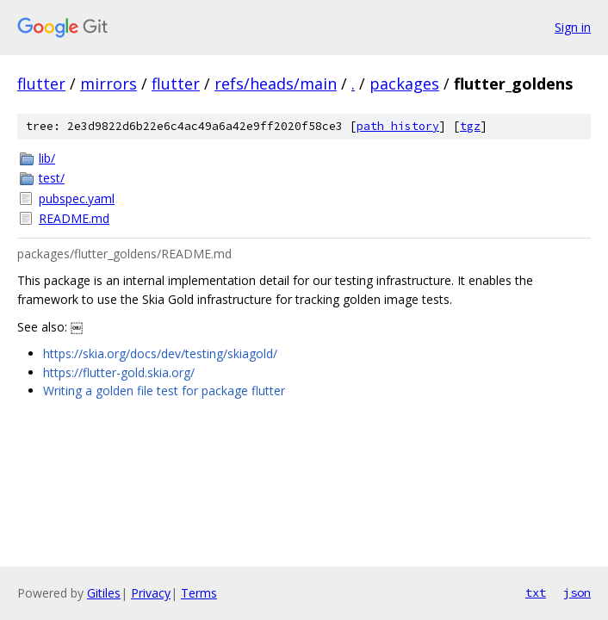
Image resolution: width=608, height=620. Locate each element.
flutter (41, 83)
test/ (52, 178)
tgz (470, 126)
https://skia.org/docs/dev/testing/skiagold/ (160, 353)
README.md (74, 218)
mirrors (108, 83)
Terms (199, 593)
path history (398, 126)
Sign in (573, 27)
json (577, 592)
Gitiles (104, 593)
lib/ (47, 158)
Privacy (151, 593)
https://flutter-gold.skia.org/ (119, 372)
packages (404, 83)
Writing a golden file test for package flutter (164, 390)
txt (535, 592)
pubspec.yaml (77, 198)
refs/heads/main (275, 83)
